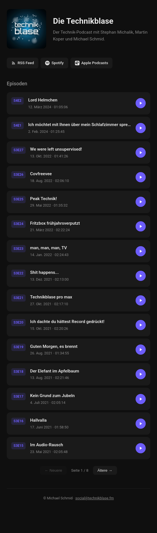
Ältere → (105, 470)
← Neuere (53, 470)
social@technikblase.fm (94, 498)
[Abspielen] (141, 103)
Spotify (54, 62)
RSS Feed (22, 62)
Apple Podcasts (91, 62)
